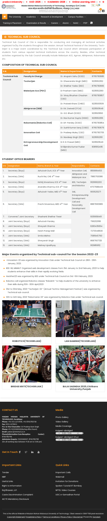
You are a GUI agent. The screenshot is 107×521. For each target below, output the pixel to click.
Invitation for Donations (67, 481)
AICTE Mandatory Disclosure (15, 499)
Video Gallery (62, 421)
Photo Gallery (62, 417)
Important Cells (63, 472)
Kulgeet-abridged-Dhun (67, 437)
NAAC (77, 23)
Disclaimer (78, 517)
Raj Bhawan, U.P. (9, 490)
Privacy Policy (66, 517)
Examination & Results (37, 23)
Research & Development (53, 17)
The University (16, 17)
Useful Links (7, 481)
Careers (55, 23)
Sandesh (96, 517)
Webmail (60, 476)
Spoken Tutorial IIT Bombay (69, 485)
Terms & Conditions (51, 517)
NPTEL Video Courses (65, 490)
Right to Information (12, 485)
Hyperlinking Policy (34, 517)
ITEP (85, 23)
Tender (5, 472)
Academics (32, 17)
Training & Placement (13, 23)
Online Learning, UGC (85, 1)
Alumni (67, 23)
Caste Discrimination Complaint (17, 494)
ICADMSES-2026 (58, 1)
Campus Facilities (77, 17)
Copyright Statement (16, 517)
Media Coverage (64, 426)
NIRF (4, 476)
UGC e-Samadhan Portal (68, 494)
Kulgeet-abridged (64, 430)
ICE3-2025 (36, 1)
